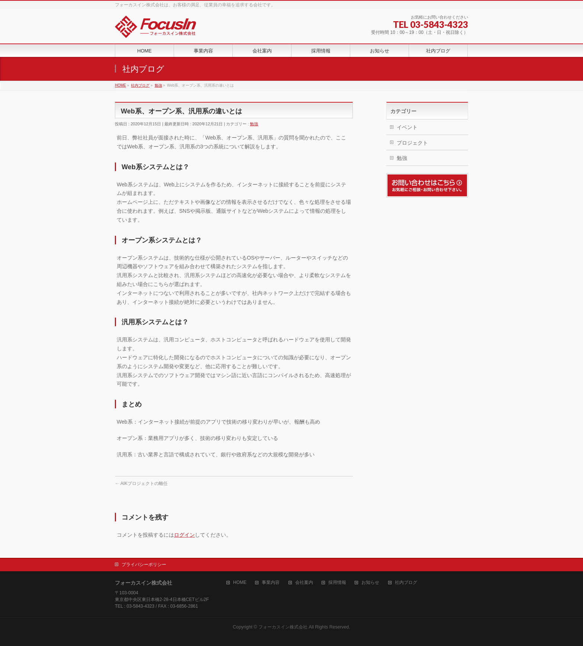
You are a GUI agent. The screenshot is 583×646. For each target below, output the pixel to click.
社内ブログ (406, 582)
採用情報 (337, 582)
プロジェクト (412, 143)
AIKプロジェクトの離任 (141, 483)
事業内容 (271, 582)
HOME (240, 582)
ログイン (184, 535)
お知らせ (370, 582)
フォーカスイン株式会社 (282, 627)
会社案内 (304, 582)
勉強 (254, 124)
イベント (407, 127)
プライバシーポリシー (144, 564)
